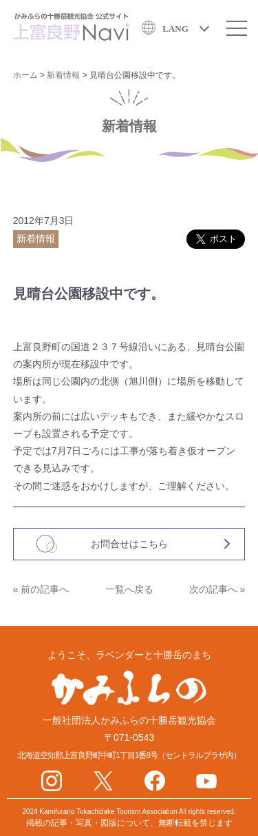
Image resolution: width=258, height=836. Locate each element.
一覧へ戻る (129, 589)
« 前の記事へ (41, 589)
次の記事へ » (217, 589)
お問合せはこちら (129, 543)
